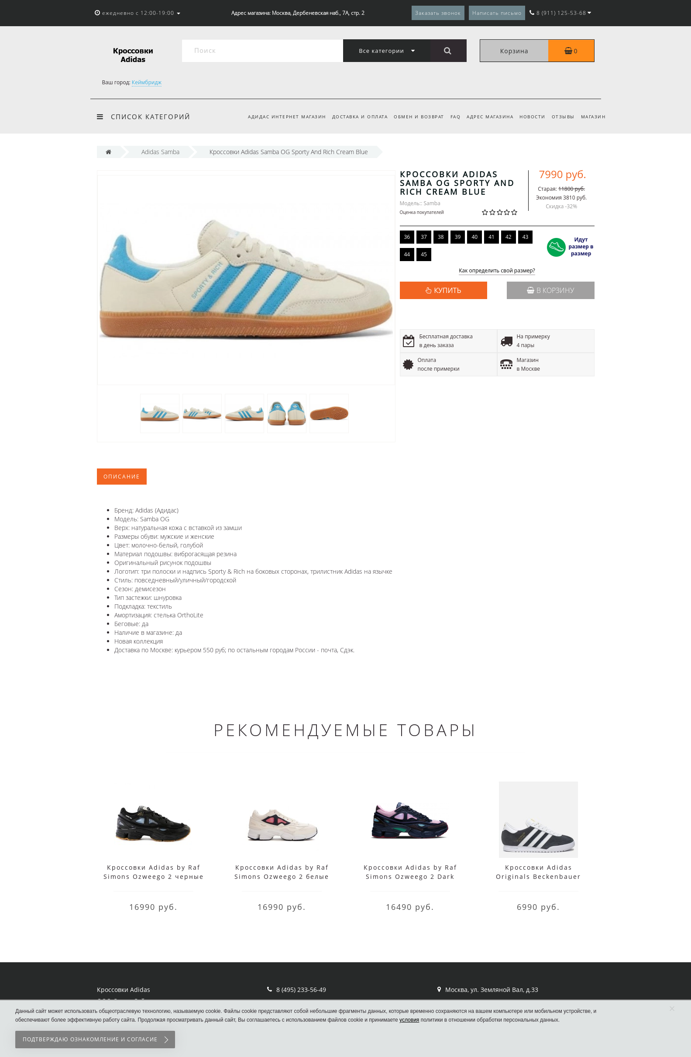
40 (474, 237)
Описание (121, 476)
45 (424, 254)
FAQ (450, 117)
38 (441, 237)
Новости (530, 117)
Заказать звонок (438, 13)
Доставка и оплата (352, 117)
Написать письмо (497, 13)
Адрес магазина (486, 117)
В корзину (550, 290)
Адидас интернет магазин (277, 117)
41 (491, 237)
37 (424, 237)
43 (526, 237)
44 (407, 254)
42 (508, 237)
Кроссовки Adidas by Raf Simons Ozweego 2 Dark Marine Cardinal (410, 876)
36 (407, 237)
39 (458, 237)
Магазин (593, 117)
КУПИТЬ (447, 290)
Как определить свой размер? (497, 271)
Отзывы (561, 117)
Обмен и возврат (412, 117)
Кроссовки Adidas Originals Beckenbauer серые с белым (538, 876)
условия (409, 1020)
